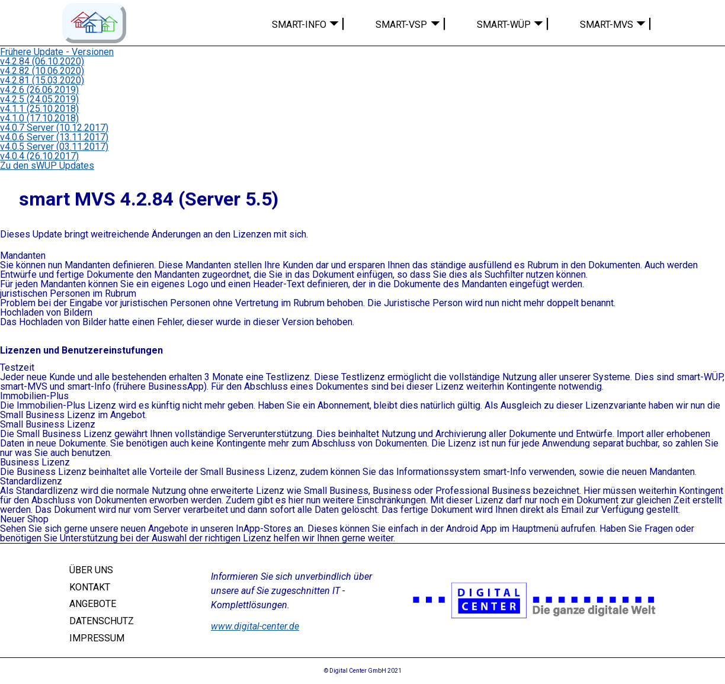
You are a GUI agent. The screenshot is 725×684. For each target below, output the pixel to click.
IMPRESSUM (96, 638)
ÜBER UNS (91, 570)
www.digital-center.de (255, 626)
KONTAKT (89, 586)
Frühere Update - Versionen (57, 51)
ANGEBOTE (92, 603)
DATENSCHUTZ (101, 621)
